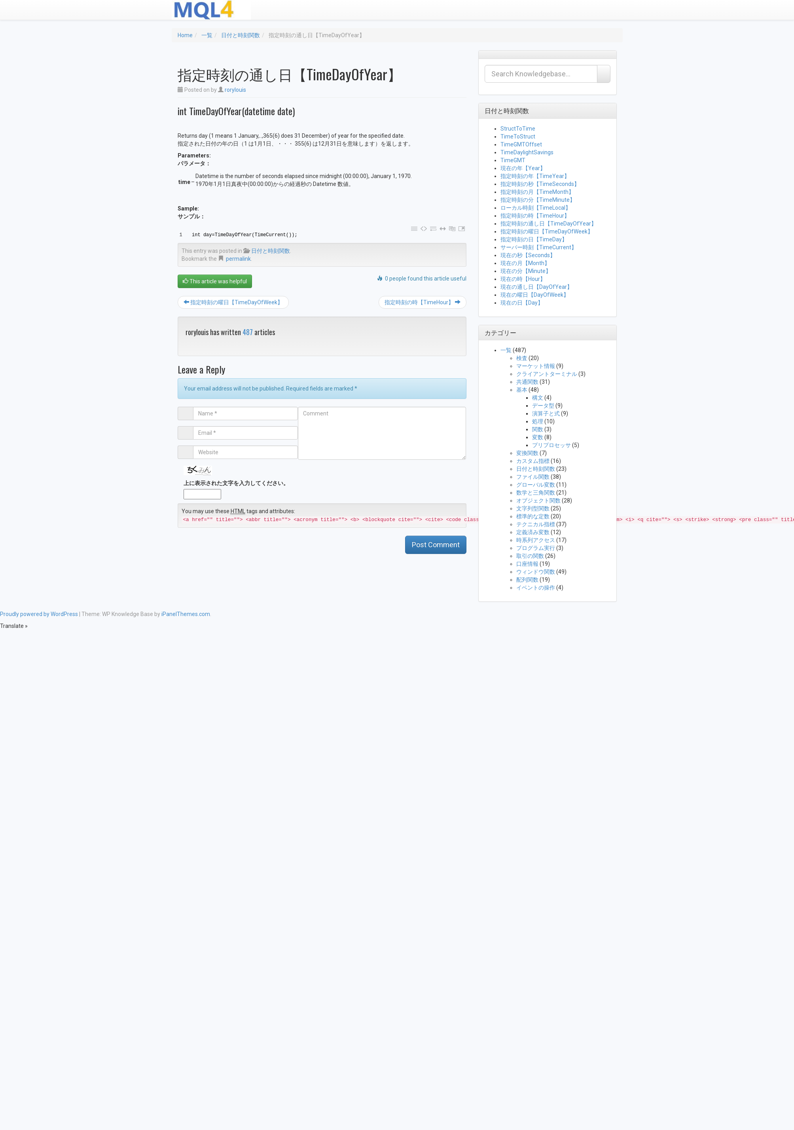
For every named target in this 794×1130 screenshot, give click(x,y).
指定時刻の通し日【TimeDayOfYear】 (548, 223)
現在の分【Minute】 (525, 271)
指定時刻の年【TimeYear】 (535, 176)
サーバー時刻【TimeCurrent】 (538, 247)
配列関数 (527, 579)
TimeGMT (512, 160)
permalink (238, 259)
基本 (521, 390)
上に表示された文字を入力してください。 (236, 483)
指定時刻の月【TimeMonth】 (537, 192)
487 (248, 332)
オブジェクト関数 (538, 500)
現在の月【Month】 (525, 263)
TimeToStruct (517, 136)
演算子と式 (546, 413)
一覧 (206, 35)
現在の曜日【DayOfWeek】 (534, 295)
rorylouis (235, 90)
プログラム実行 (535, 548)
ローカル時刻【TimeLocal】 (535, 208)
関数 (537, 429)
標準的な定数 (533, 516)
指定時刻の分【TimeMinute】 (537, 200)
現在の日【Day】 (521, 303)
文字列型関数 (533, 508)
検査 (521, 358)
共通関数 (527, 382)
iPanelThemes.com (185, 614)
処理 (537, 421)
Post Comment (436, 544)
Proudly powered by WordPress (39, 614)
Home (185, 35)
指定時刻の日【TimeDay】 (533, 239)
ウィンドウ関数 (535, 572)
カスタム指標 (533, 461)
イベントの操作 (535, 587)
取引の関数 (530, 556)
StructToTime (517, 128)
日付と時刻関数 (240, 35)
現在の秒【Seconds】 (527, 255)
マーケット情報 (535, 366)
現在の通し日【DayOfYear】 (536, 287)
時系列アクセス (535, 540)
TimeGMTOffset (521, 144)
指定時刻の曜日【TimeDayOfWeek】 (233, 302)
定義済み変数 (533, 532)
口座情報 (527, 564)
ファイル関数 (533, 477)
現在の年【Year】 (523, 168)
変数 (537, 437)
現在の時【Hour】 (523, 279)
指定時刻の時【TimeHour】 (422, 302)
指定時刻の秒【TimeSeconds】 (540, 184)
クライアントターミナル (546, 374)
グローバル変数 (535, 485)
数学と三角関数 (535, 492)
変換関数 (527, 453)
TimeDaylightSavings (526, 152)
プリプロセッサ (551, 445)
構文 (537, 397)
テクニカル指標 (535, 524)
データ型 (543, 405)
